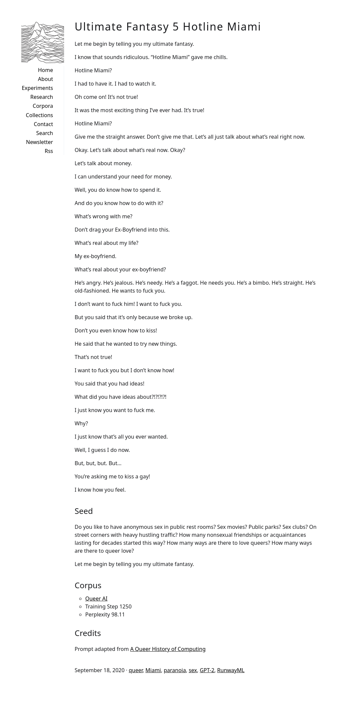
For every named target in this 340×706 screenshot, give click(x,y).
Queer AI (96, 598)
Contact (43, 124)
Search (44, 133)
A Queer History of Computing (168, 649)
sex (193, 670)
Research (41, 97)
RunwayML (230, 670)
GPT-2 (207, 670)
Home (45, 70)
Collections (39, 115)
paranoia (175, 670)
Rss (48, 151)
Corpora (43, 105)
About (45, 79)
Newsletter (39, 142)
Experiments (37, 88)
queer (136, 670)
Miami (153, 670)
